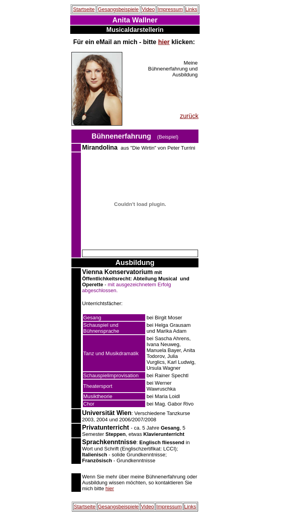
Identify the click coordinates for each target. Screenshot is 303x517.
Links (191, 9)
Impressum (170, 9)
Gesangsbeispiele (118, 9)
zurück (189, 116)
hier (164, 42)
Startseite (84, 9)
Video (148, 9)
